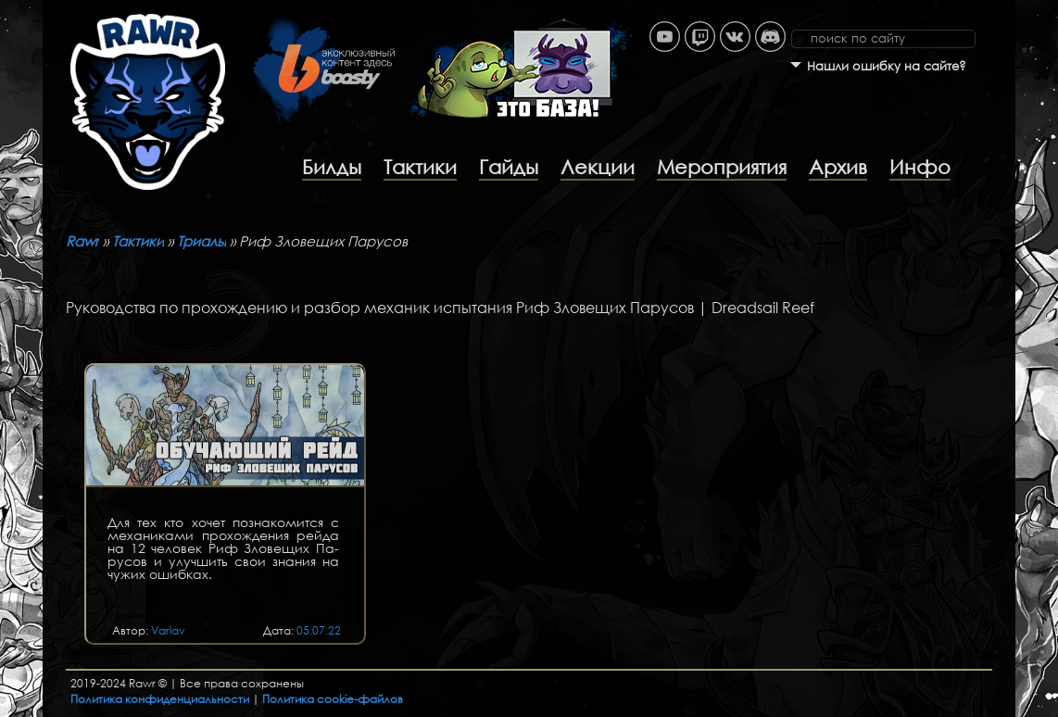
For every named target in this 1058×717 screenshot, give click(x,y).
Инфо (920, 167)
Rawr (82, 241)
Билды (331, 167)
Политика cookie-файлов (332, 699)
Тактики (420, 167)
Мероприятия (722, 167)
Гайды (508, 167)
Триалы (201, 241)
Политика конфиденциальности (159, 699)
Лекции (597, 167)
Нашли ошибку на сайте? (886, 66)
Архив (838, 167)
